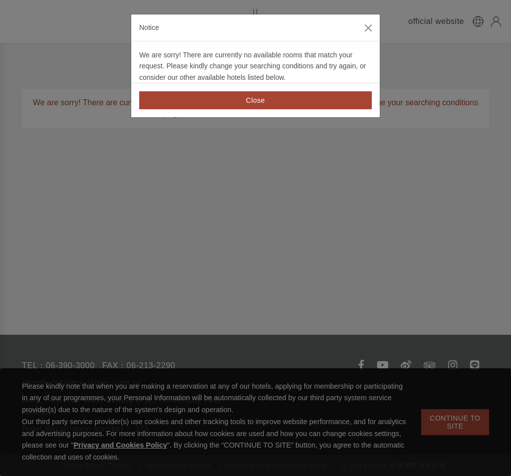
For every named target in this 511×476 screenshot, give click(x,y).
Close (255, 100)
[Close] (368, 27)
